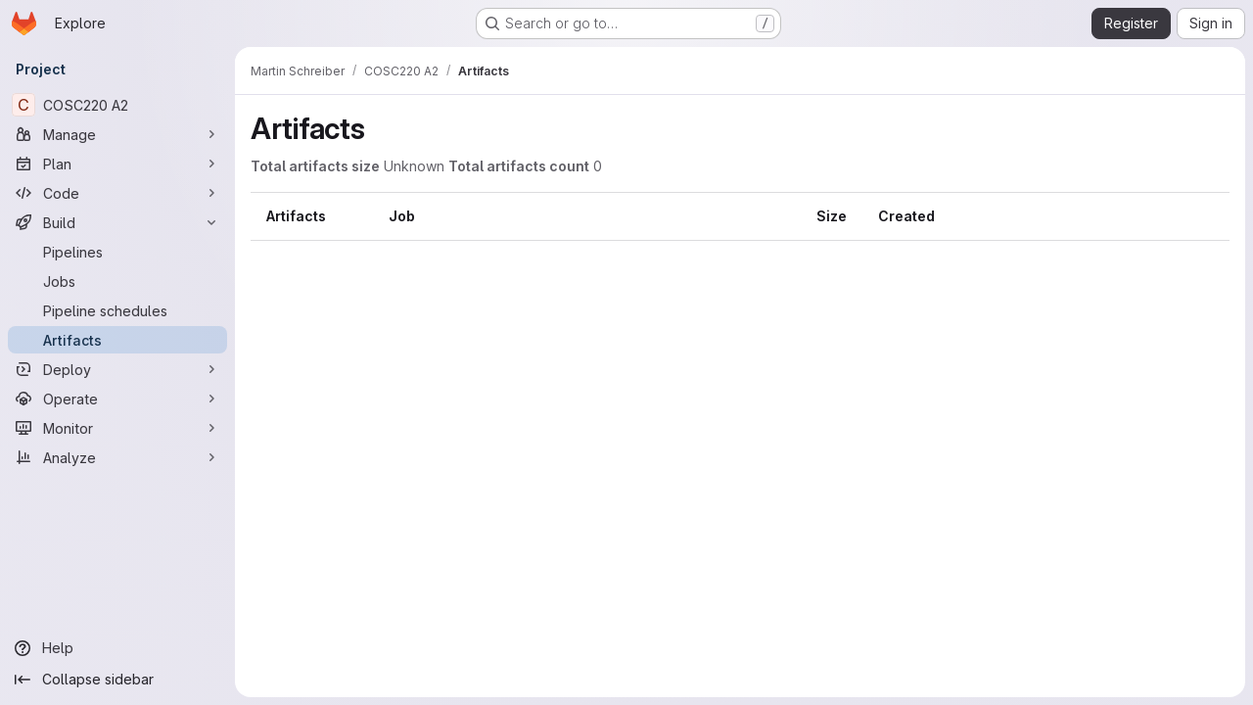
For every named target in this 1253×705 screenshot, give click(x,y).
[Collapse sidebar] (117, 679)
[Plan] (117, 163)
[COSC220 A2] (117, 104)
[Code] (117, 193)
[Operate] (117, 398)
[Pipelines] (117, 251)
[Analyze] (117, 457)
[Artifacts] (117, 339)
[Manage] (117, 134)
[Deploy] (117, 369)
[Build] (117, 222)
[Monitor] (117, 428)
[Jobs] (117, 281)
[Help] (117, 648)
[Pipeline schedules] (117, 310)
